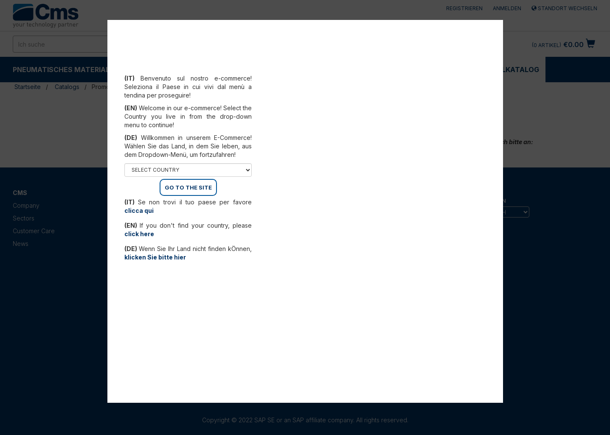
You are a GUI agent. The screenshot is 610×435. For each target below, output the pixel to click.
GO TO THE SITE (188, 187)
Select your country (188, 67)
